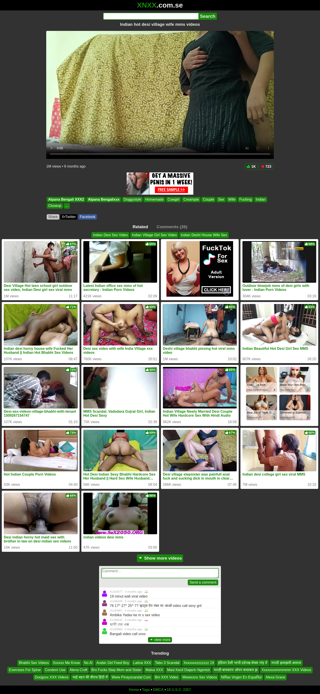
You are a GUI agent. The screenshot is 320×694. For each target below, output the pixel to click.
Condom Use (55, 670)
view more (160, 640)
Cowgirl (173, 199)
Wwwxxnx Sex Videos (199, 677)
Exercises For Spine (25, 670)
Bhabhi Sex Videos (34, 663)
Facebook (87, 217)
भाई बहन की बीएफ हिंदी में (90, 677)
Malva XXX (154, 670)
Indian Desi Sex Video (110, 235)
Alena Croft (78, 670)
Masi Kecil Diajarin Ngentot (188, 670)
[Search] (150, 16)
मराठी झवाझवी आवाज (286, 663)
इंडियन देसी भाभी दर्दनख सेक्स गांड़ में (243, 663)
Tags (146, 690)
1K (251, 166)
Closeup (54, 206)
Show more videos (160, 558)
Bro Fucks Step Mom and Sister (116, 670)
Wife (231, 199)
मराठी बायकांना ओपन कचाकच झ (236, 670)
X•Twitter (69, 217)
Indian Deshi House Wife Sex (204, 235)
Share (53, 217)
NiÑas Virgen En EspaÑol (241, 677)
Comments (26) (172, 226)
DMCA (158, 690)
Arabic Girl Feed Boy (112, 663)
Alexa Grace (275, 677)
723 (266, 166)
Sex (221, 199)
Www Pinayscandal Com (131, 677)
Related (140, 226)
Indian (261, 199)
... (66, 206)
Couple (208, 199)
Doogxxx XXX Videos (52, 677)
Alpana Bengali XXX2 (66, 199)
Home (134, 690)
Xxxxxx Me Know (66, 663)
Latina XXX (142, 663)
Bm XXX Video (166, 677)
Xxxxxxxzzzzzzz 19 (199, 663)
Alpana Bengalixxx (104, 199)
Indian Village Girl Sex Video (154, 235)
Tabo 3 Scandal (167, 663)
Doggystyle (132, 199)
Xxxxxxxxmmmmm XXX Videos (286, 670)
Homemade (154, 199)
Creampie (191, 199)
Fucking (245, 199)
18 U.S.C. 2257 (179, 690)
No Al (88, 663)
